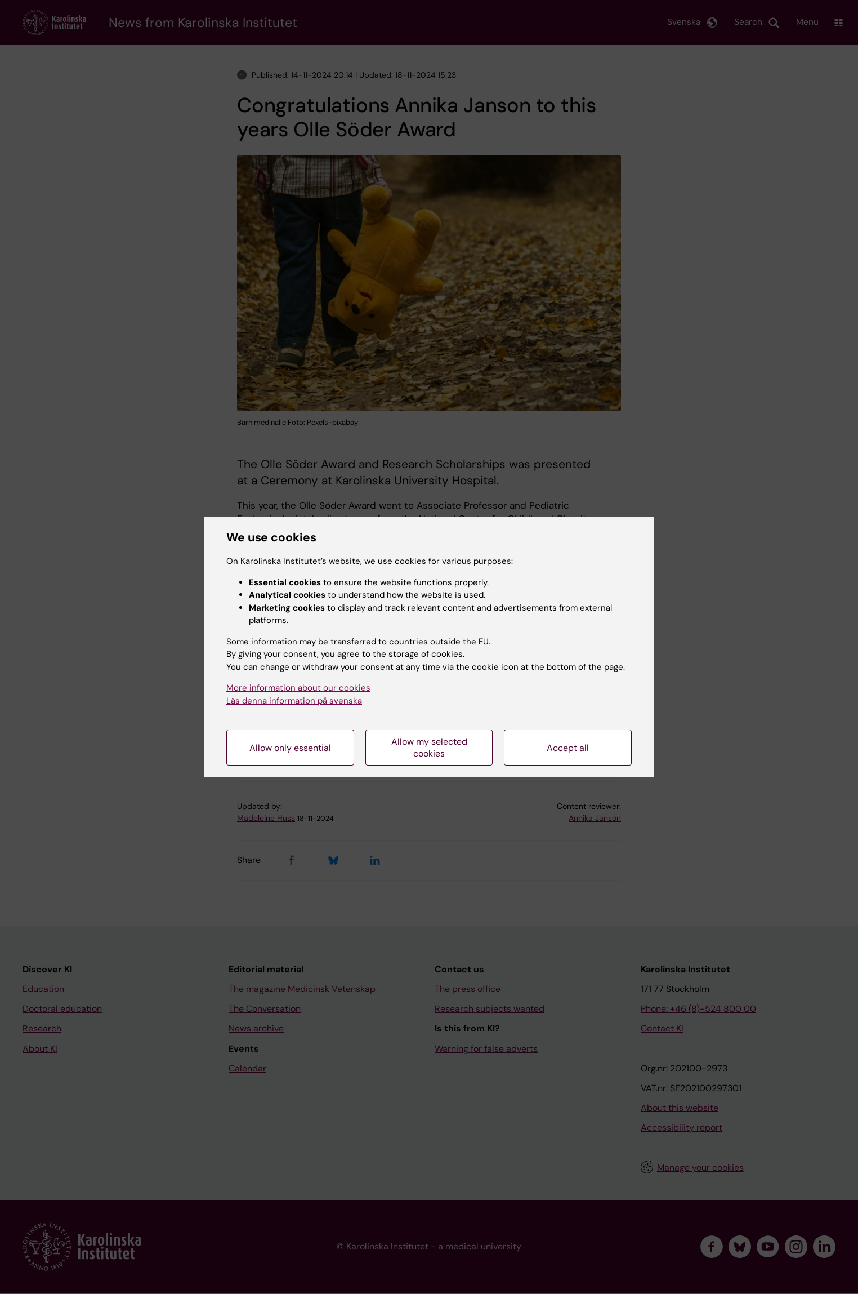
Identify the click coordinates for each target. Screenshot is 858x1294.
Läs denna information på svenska (294, 700)
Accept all (568, 748)
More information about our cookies (298, 687)
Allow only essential (290, 748)
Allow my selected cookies (429, 747)
